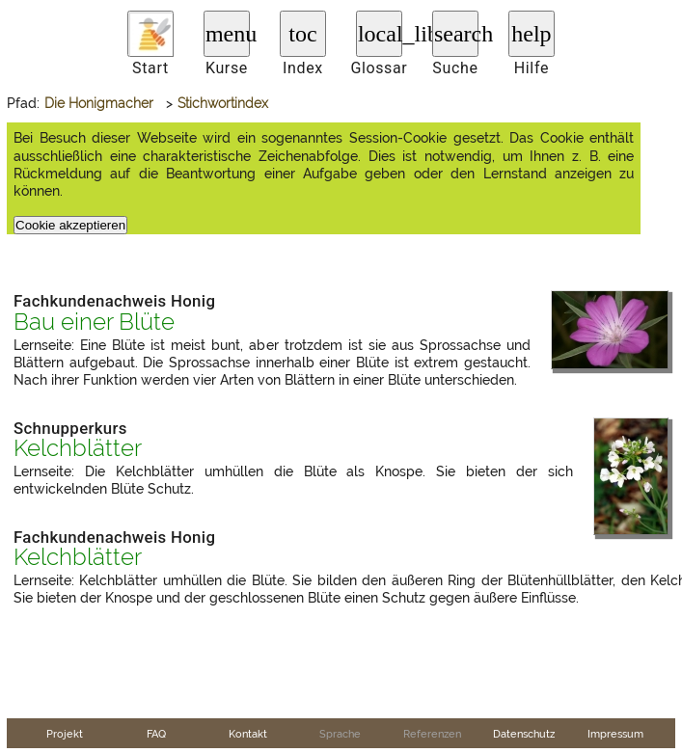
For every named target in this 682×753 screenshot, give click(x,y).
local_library (380, 33)
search (456, 33)
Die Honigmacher (98, 103)
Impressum (615, 733)
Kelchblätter (78, 448)
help (531, 33)
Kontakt (248, 733)
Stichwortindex (222, 103)
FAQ (156, 733)
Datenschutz (524, 733)
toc (302, 33)
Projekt (64, 733)
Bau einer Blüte (94, 322)
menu (227, 33)
